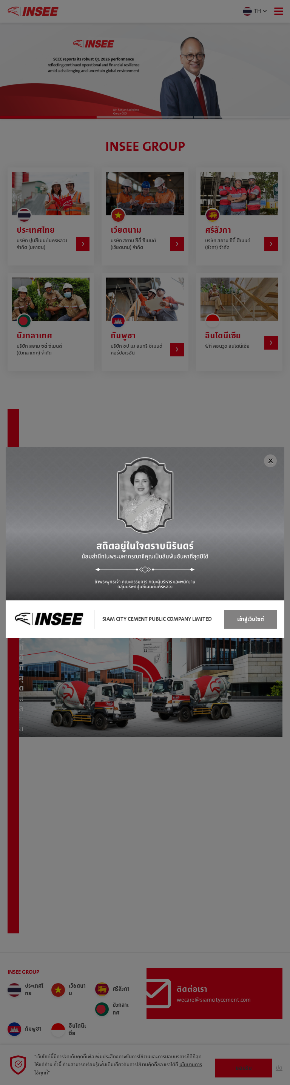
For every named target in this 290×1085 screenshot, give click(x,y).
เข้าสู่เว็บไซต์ (250, 619)
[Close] (270, 460)
